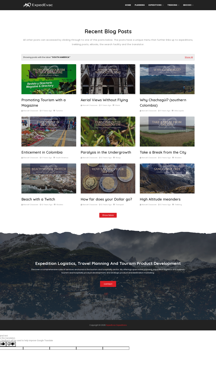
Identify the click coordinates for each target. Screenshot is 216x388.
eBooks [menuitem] (187, 5)
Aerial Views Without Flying (104, 100)
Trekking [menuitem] (172, 5)
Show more (108, 215)
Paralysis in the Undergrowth (106, 152)
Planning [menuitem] (140, 5)
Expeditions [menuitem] (155, 5)
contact (108, 283)
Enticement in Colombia (42, 152)
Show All (189, 57)
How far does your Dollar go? (106, 199)
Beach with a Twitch (38, 199)
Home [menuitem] (128, 5)
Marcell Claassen (30, 110)
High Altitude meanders (160, 199)
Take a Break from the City (163, 152)
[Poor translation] (11, 344)
